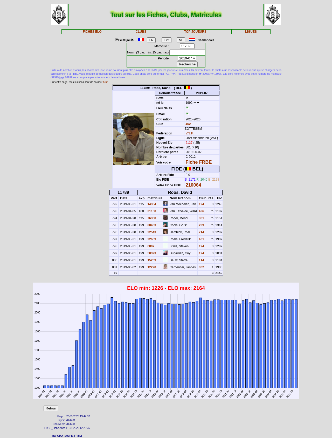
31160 (151, 211)
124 (201, 204)
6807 (150, 246)
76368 (151, 218)
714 (201, 232)
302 (201, 267)
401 (201, 239)
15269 (151, 260)
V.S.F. (189, 133)
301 (201, 218)
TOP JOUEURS (195, 31)
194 (201, 246)
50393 (151, 253)
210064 (193, 185)
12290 (151, 267)
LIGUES (251, 31)
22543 (151, 232)
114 (201, 260)
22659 (151, 239)
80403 (151, 225)
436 (201, 211)
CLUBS (141, 31)
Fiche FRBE (198, 162)
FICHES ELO (92, 31)
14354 (151, 204)
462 (188, 124)
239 (201, 225)
